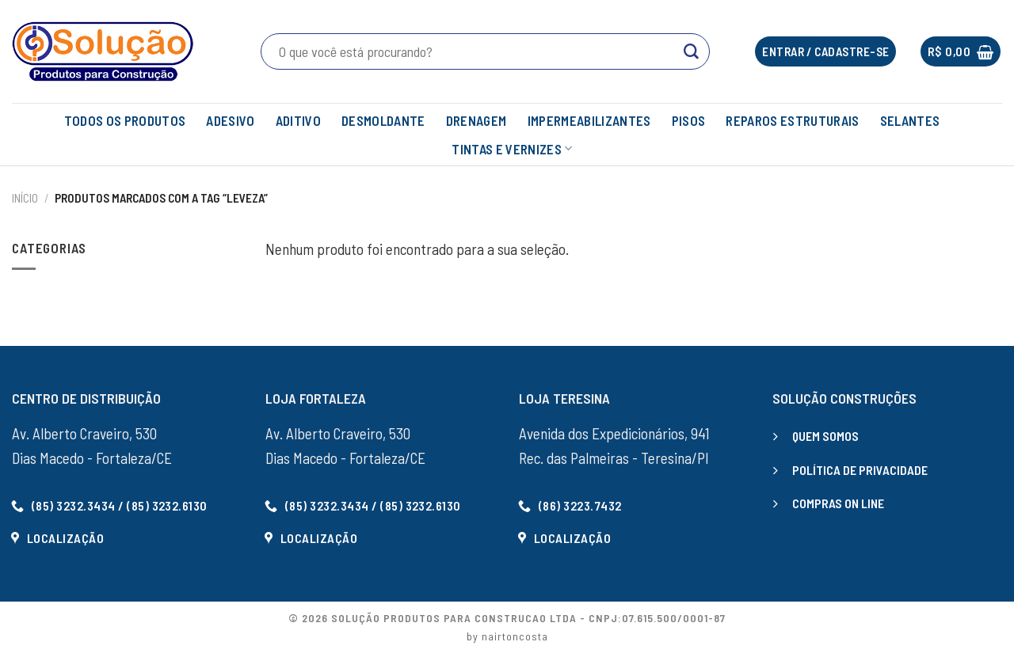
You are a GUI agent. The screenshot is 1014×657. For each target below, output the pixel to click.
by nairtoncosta (507, 636)
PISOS (689, 120)
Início (25, 198)
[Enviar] (691, 51)
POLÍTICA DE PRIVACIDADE (860, 469)
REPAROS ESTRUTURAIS (792, 120)
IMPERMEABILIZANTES (589, 120)
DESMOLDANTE (383, 120)
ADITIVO (298, 120)
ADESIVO (230, 120)
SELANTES (910, 120)
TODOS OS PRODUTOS (125, 120)
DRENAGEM (476, 120)
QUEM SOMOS (825, 435)
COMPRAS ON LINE (838, 503)
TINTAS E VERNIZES (512, 149)
